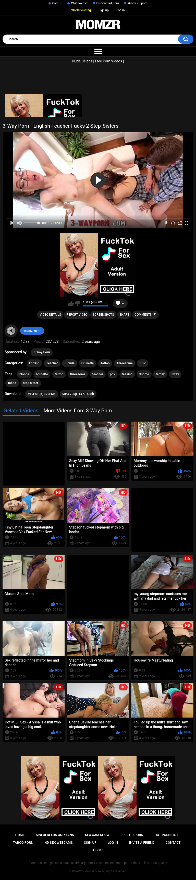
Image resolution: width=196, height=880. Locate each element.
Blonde (70, 363)
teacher (97, 374)
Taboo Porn (23, 842)
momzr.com (32, 331)
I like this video (71, 303)
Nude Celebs (82, 61)
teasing (127, 374)
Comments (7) (145, 314)
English (34, 363)
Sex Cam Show (97, 835)
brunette (42, 374)
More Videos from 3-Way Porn (78, 411)
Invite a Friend (141, 842)
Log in (120, 10)
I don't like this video (77, 303)
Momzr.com (92, 871)
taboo (12, 383)
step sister (30, 383)
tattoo (59, 374)
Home (20, 835)
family (160, 374)
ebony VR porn (138, 3)
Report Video (77, 314)
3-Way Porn (41, 352)
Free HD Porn (132, 835)
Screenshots (103, 314)
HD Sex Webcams (58, 842)
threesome (77, 374)
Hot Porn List (166, 835)
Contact (173, 842)
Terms (98, 850)
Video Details (50, 314)
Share (124, 314)
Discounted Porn (107, 3)
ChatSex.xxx (79, 3)
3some (144, 374)
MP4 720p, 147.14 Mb (78, 394)
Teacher (52, 363)
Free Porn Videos (108, 61)
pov (112, 374)
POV (142, 363)
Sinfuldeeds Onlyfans (55, 835)
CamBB (57, 3)
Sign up (104, 10)
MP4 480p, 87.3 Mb (42, 394)
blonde (24, 374)
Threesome (124, 363)
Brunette (87, 363)
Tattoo (105, 363)
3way (175, 374)
